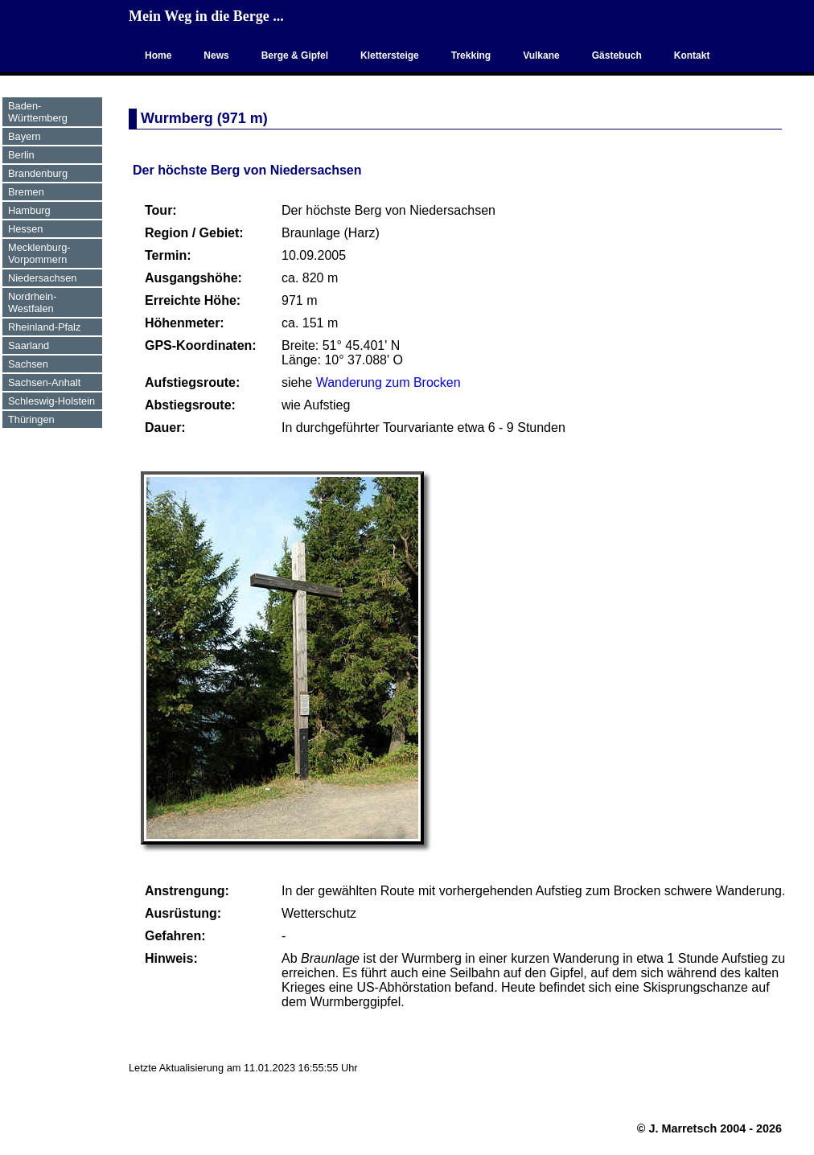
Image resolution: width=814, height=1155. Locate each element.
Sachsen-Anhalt (44, 382)
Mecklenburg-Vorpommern (39, 253)
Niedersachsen (42, 278)
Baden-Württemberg (38, 112)
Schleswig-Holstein (51, 401)
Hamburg (29, 210)
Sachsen (28, 364)
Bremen (26, 192)
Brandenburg (38, 173)
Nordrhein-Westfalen (32, 302)
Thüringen (31, 419)
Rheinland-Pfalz (44, 327)
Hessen (25, 229)
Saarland (28, 345)
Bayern (24, 136)
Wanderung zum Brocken (388, 382)
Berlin (21, 155)
